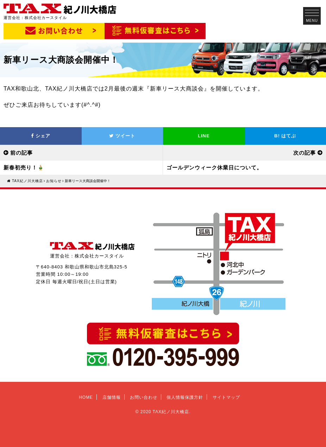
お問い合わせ (143, 397)
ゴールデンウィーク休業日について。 (214, 167)
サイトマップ (226, 397)
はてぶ (285, 135)
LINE (204, 135)
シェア (40, 135)
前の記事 (21, 153)
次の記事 (304, 153)
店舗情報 (111, 397)
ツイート (122, 135)
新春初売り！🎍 (24, 167)
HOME (86, 397)
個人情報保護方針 (185, 397)
